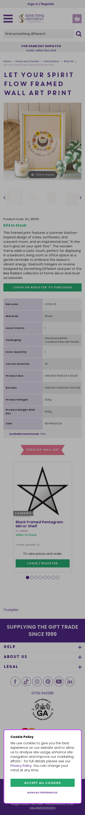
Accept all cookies (42, 783)
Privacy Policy (21, 765)
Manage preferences (42, 792)
